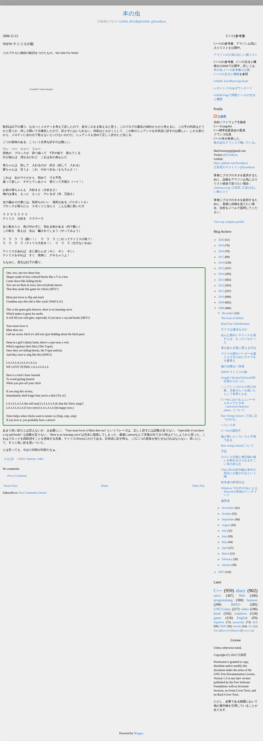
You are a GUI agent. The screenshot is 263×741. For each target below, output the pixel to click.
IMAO (235, 604)
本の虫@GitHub (139, 21)
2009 (221, 302)
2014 (221, 273)
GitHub (123, 21)
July (224, 530)
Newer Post (10, 485)
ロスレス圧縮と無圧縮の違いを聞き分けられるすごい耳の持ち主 (238, 460)
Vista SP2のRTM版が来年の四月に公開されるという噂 (238, 473)
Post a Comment (17, 475)
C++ (218, 590)
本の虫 (131, 13)
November (228, 507)
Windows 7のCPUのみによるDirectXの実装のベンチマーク (239, 492)
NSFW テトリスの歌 (234, 372)
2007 (221, 572)
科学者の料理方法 (232, 482)
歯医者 (225, 500)
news (217, 595)
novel (227, 630)
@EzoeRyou (158, 21)
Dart (216, 630)
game (217, 618)
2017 (221, 256)
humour (31, 458)
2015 (221, 268)
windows (240, 613)
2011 (221, 291)
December (228, 313)
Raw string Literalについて (237, 445)
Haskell (247, 630)
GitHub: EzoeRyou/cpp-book (231, 81)
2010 (221, 296)
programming (223, 600)
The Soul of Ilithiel (232, 318)
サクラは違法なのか (234, 329)
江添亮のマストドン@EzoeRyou (234, 167)
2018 (221, 251)
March (226, 553)
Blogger (138, 733)
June (225, 536)
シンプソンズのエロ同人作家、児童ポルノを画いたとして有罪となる (238, 390)
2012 (221, 285)
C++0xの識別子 (231, 430)
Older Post (198, 485)
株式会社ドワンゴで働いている (234, 142)
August (226, 525)
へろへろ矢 (228, 424)
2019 (221, 245)
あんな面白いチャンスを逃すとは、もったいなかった (238, 339)
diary (241, 590)
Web (242, 595)
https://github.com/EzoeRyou (231, 163)
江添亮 (221, 116)
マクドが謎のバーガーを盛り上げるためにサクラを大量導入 (238, 357)
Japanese (219, 622)
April (225, 547)
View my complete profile (229, 221)
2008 (221, 308)
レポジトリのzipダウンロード (233, 88)
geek (236, 630)
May (225, 542)
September (228, 519)
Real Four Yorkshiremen (235, 323)
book (217, 613)
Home (104, 485)
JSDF (223, 626)
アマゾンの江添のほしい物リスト (236, 54)
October (227, 513)
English (242, 618)
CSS (250, 626)
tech (255, 622)
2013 (221, 279)
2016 (221, 262)
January (227, 564)
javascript (238, 622)
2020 (221, 239)
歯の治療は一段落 (232, 366)
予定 (224, 451)
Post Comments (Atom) (33, 492)
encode (237, 626)
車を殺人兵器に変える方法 (238, 347)
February (227, 559)
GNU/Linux (222, 609)
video (40, 458)
